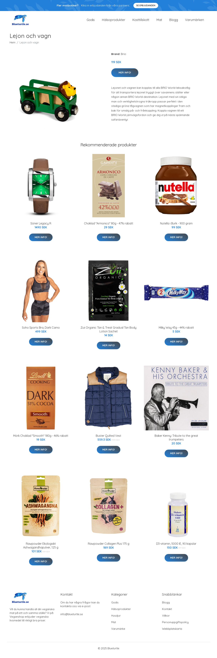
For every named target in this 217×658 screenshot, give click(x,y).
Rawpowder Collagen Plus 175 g (108, 547)
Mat (159, 22)
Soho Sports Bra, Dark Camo (41, 331)
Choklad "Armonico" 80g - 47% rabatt (108, 227)
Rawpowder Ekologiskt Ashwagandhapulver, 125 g (40, 549)
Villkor (166, 619)
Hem (12, 46)
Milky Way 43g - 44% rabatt (176, 331)
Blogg (173, 22)
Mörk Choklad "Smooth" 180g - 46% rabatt (40, 439)
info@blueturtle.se (71, 617)
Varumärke (118, 632)
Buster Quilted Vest (108, 439)
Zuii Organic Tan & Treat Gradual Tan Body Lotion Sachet (108, 333)
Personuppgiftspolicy (175, 625)
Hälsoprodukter (113, 22)
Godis (91, 22)
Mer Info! (125, 76)
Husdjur (116, 619)
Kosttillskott (140, 22)
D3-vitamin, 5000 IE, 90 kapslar (176, 547)
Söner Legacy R (40, 227)
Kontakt (167, 612)
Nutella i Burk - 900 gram (176, 227)
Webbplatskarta (172, 632)
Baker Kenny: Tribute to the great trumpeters (176, 441)
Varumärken (194, 22)
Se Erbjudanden (145, 5)
